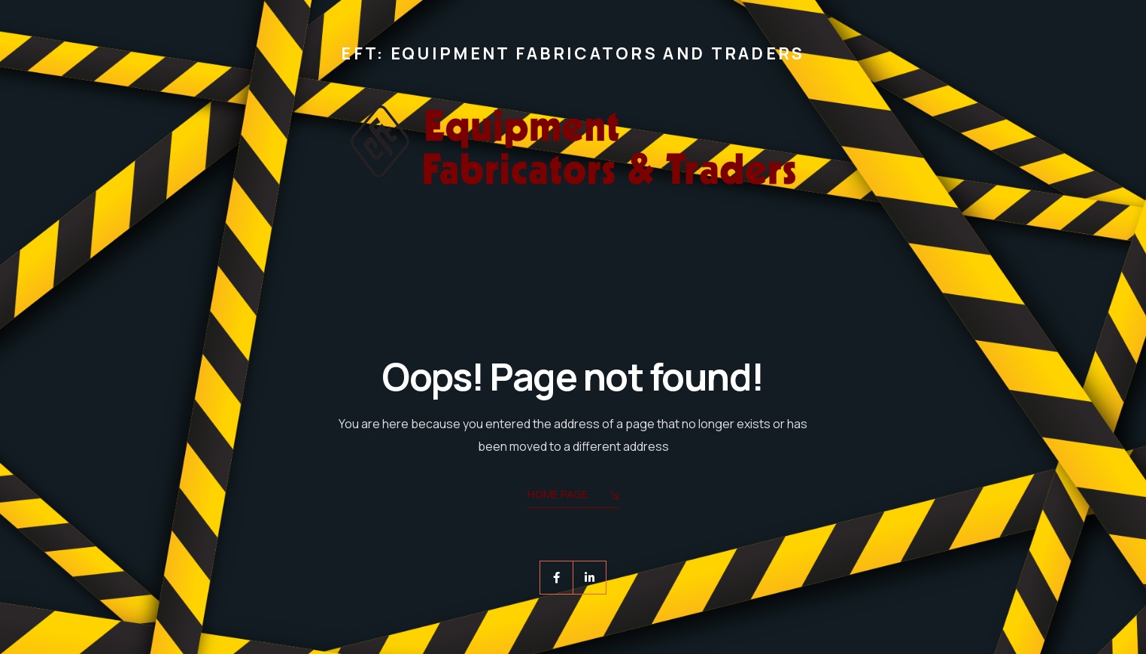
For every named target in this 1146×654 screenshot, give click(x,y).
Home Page (573, 495)
